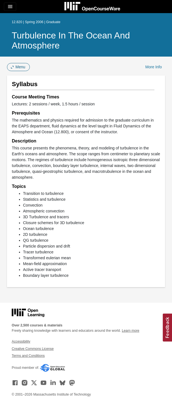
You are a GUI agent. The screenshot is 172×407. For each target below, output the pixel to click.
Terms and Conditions (28, 356)
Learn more (130, 331)
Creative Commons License (33, 349)
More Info (153, 67)
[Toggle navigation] (10, 7)
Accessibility (21, 341)
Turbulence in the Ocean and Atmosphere (71, 40)
